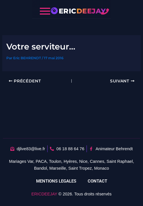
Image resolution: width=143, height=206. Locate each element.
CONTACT (97, 181)
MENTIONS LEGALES (56, 181)
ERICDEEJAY (44, 194)
